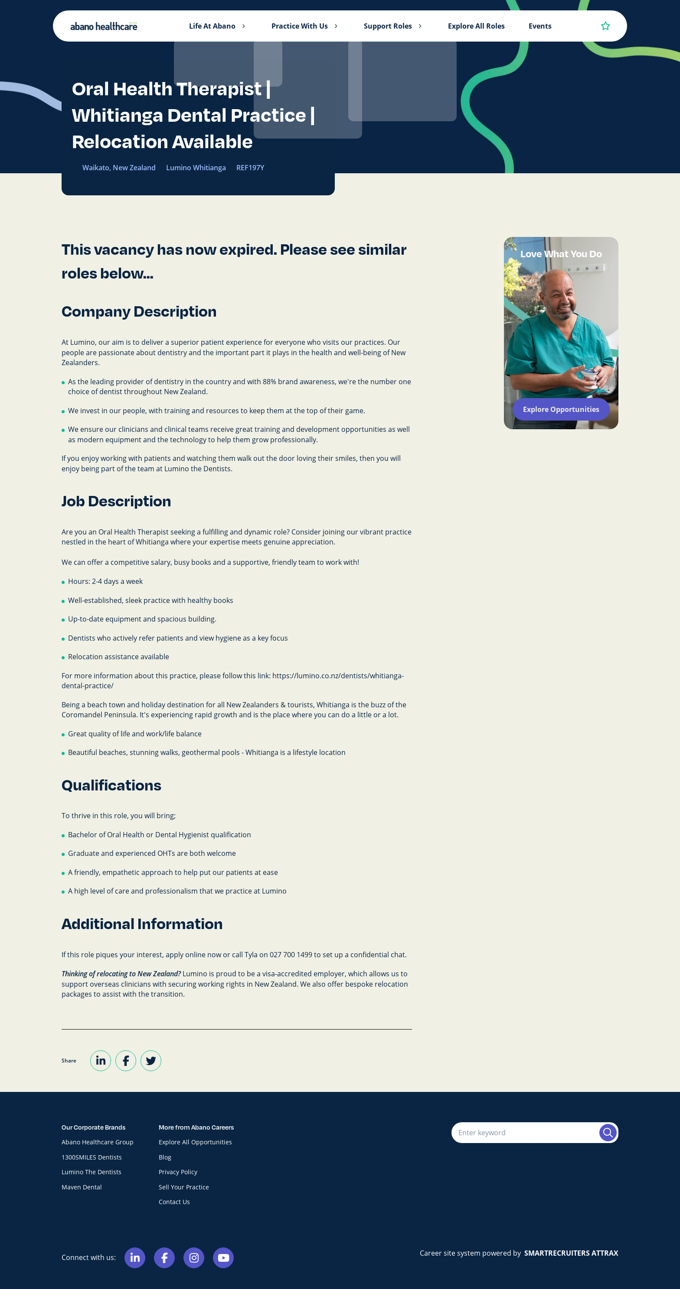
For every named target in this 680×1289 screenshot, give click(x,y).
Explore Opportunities (561, 409)
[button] (243, 26)
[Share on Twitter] (151, 1060)
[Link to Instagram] (193, 1257)
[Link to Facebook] (164, 1257)
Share (69, 1060)
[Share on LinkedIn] (100, 1060)
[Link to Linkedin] (134, 1257)
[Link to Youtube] (223, 1257)
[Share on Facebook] (125, 1060)
